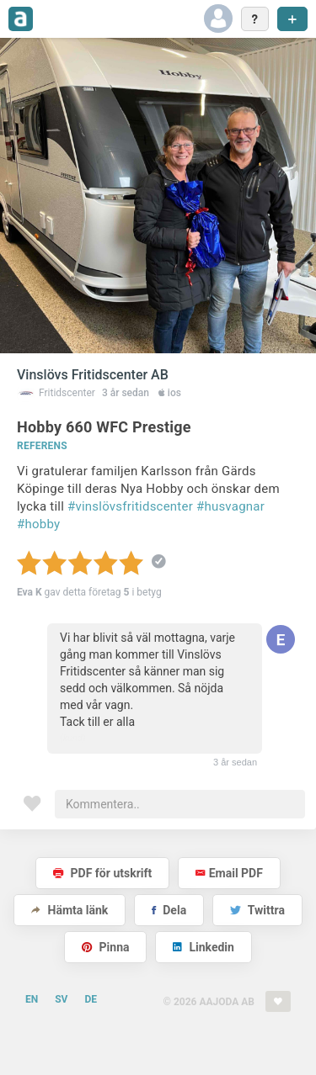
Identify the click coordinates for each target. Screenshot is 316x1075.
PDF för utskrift (102, 873)
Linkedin (203, 947)
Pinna (105, 947)
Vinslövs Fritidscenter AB (93, 375)
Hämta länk (69, 910)
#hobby (38, 524)
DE (90, 999)
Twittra (257, 910)
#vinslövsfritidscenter (130, 506)
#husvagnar (230, 506)
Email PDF (229, 873)
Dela (169, 910)
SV (61, 999)
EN (31, 999)
